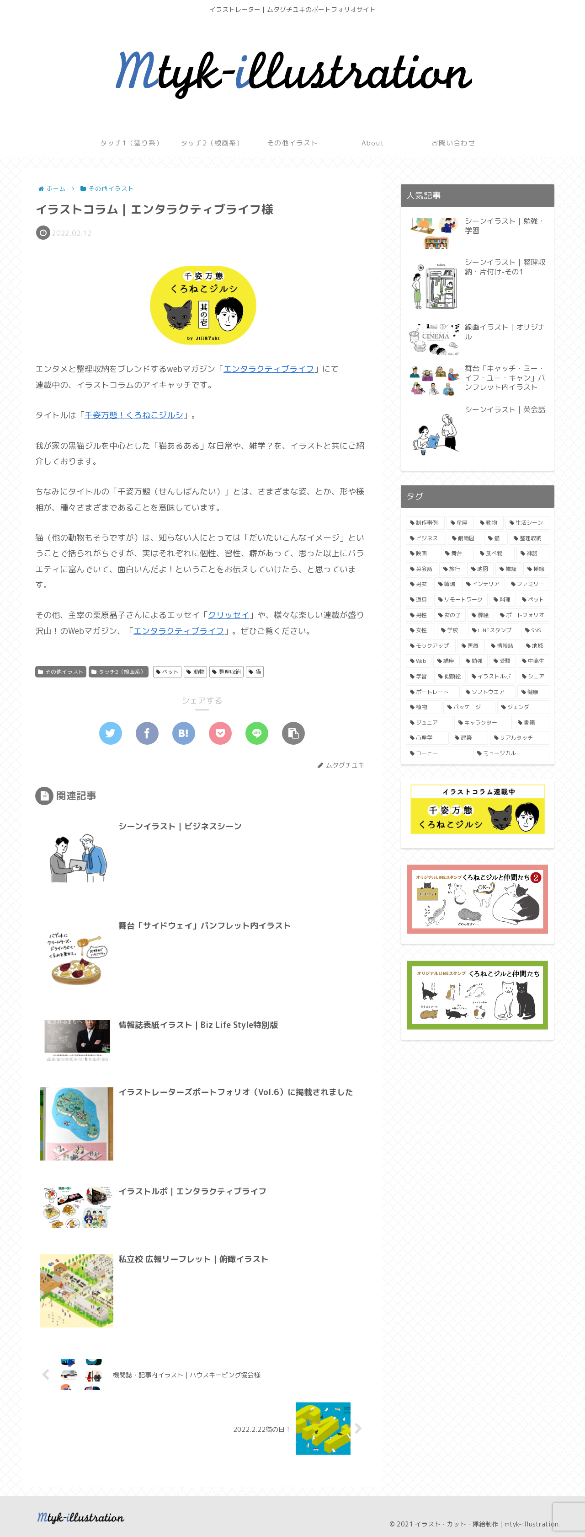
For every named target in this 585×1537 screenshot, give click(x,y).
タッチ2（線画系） (118, 672)
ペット (167, 672)
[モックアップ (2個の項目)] (431, 646)
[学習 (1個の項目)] (419, 676)
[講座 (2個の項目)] (446, 661)
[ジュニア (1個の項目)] (429, 723)
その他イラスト (61, 672)
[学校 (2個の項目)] (451, 630)
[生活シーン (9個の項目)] (527, 523)
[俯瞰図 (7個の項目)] (465, 538)
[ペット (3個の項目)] (534, 600)
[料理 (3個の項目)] (502, 600)
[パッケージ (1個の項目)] (469, 707)
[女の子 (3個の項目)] (450, 615)
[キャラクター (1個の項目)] (483, 723)
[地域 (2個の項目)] (536, 646)
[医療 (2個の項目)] (471, 646)
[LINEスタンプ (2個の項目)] (494, 630)
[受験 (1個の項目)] (502, 661)
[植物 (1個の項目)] (423, 707)
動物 (195, 672)
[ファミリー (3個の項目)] (528, 584)
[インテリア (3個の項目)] (483, 584)
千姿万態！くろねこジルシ (134, 415)
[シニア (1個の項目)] (534, 676)
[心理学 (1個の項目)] (427, 738)
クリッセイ (228, 615)
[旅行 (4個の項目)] (452, 569)
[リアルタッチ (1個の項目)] (519, 738)
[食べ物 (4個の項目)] (495, 553)
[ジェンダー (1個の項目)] (523, 707)
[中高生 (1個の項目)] (533, 661)
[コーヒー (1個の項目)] (438, 753)
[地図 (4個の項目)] (480, 569)
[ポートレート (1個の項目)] (433, 692)
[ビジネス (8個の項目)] (426, 538)
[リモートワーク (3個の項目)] (461, 600)
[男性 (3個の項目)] (419, 615)
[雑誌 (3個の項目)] (508, 569)
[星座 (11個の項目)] (460, 523)
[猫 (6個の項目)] (496, 538)
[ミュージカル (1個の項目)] (511, 753)
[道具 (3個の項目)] (419, 600)
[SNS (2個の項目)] (535, 630)
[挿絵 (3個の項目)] (536, 569)
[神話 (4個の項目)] (533, 553)
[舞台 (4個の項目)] (457, 553)
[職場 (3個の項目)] (447, 584)
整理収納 (226, 672)
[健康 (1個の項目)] (533, 692)
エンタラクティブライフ (268, 369)
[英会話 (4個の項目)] (421, 569)
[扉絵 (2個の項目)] (481, 615)
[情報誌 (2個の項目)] (503, 646)
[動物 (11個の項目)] (490, 523)
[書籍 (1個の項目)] (531, 723)
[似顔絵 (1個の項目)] (450, 676)
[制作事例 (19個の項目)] (425, 523)
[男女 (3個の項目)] (419, 584)
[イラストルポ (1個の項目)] (492, 676)
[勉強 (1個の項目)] (475, 661)
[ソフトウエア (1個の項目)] (489, 692)
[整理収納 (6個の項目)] (530, 538)
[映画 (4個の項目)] (422, 553)
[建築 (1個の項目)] (469, 738)
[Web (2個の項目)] (418, 661)
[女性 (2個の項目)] (420, 630)
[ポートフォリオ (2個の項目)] (523, 615)
